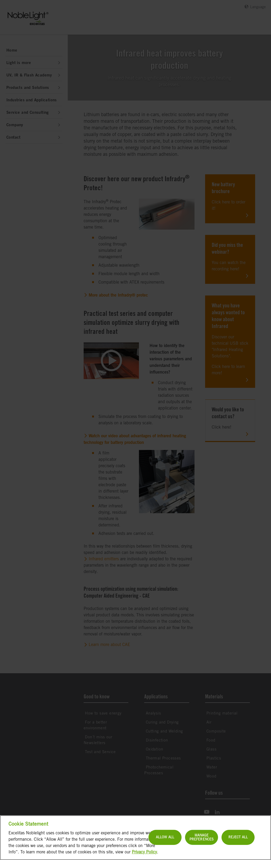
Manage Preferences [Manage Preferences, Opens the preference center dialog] (201, 849)
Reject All (238, 849)
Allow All (165, 849)
